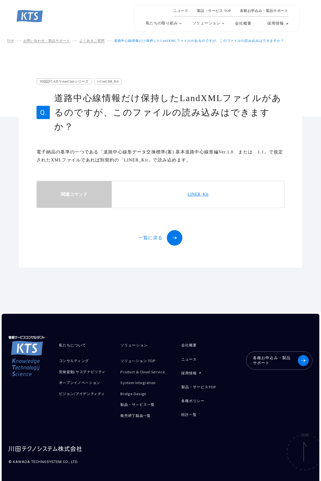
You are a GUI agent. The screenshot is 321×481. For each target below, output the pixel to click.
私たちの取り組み (162, 23)
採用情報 (275, 23)
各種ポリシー (192, 396)
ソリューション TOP (140, 360)
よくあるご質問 (92, 41)
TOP (10, 41)
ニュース (180, 11)
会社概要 (243, 23)
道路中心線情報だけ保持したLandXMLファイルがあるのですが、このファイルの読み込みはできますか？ (199, 41)
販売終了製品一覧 (137, 409)
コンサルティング (76, 360)
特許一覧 (189, 409)
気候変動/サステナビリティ (83, 372)
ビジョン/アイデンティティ (85, 393)
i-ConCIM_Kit (108, 81)
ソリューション (206, 23)
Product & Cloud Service (146, 370)
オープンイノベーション (82, 384)
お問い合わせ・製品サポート (46, 41)
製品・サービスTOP (198, 383)
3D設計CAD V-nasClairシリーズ (64, 81)
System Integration (141, 379)
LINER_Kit (198, 194)
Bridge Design (135, 389)
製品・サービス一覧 (139, 399)
